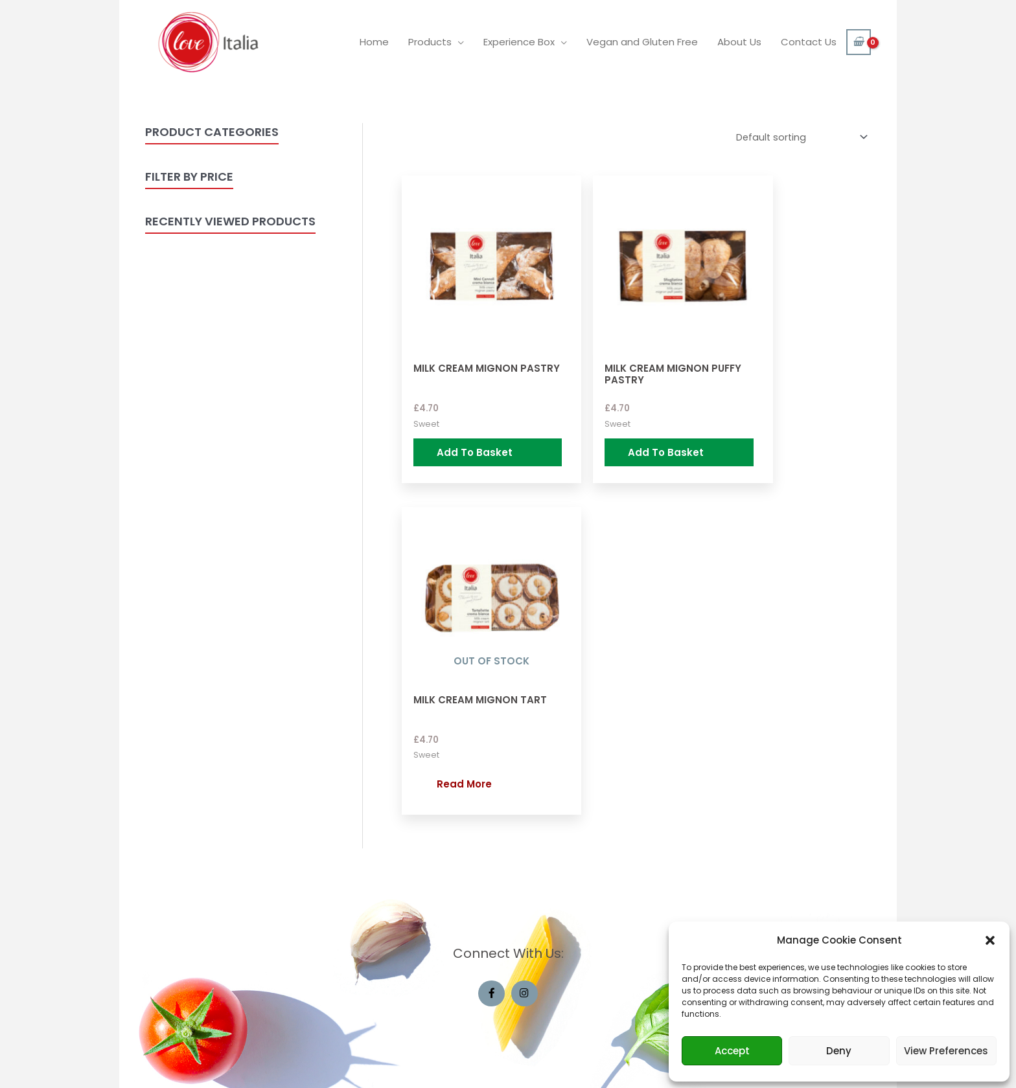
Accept (732, 1051)
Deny (838, 1051)
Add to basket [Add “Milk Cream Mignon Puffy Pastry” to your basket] (615, 427)
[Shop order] (797, 137)
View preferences (946, 1051)
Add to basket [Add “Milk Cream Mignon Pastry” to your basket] (455, 427)
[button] (990, 940)
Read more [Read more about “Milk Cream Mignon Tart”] (784, 421)
